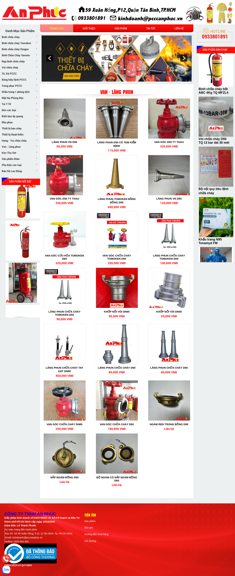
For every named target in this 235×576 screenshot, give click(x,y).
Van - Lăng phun (11, 146)
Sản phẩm (120, 28)
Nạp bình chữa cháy (13, 61)
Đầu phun (7, 122)
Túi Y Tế (6, 104)
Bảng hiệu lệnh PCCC (14, 79)
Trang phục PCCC (12, 85)
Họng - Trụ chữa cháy (14, 140)
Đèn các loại (9, 110)
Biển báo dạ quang (12, 116)
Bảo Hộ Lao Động (12, 171)
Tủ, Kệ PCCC (9, 73)
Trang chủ (57, 28)
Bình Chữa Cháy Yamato (16, 55)
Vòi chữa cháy (10, 67)
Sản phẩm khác (11, 159)
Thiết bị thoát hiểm (13, 134)
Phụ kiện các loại (12, 165)
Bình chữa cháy (11, 37)
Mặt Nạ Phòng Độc (13, 98)
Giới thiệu (89, 28)
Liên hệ (179, 28)
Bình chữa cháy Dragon (15, 49)
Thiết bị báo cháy (12, 128)
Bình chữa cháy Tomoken (16, 43)
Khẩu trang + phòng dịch (16, 92)
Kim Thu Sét (9, 152)
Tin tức (150, 28)
